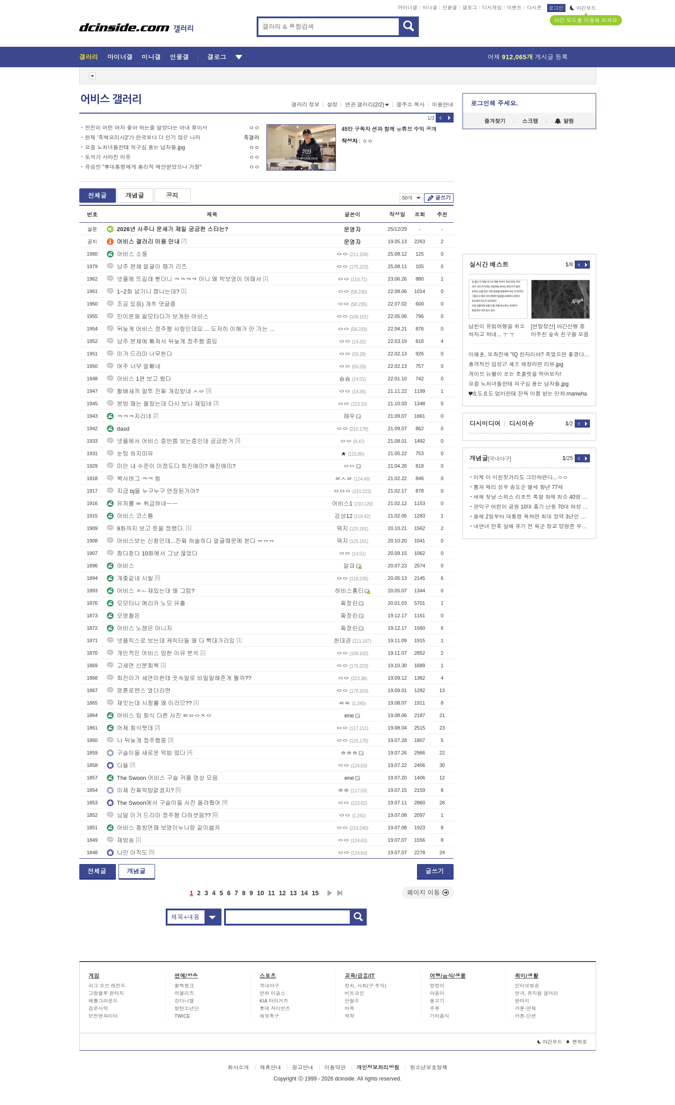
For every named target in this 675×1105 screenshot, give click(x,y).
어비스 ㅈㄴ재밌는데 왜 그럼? (150, 590)
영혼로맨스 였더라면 (139, 690)
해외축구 (269, 1016)
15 (315, 893)
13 (293, 893)
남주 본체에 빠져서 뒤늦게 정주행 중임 (162, 341)
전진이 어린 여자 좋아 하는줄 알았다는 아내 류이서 (146, 128)
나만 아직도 (127, 852)
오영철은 (123, 615)
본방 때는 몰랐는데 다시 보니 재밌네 (159, 403)
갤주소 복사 (411, 105)
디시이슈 (521, 423)
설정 (332, 105)
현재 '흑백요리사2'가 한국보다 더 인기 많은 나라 (142, 138)
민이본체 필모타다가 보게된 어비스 (158, 316)
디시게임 (492, 7)
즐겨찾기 (495, 121)
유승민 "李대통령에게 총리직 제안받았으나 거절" (143, 167)
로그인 (556, 8)
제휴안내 (270, 1067)
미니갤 (429, 7)
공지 (172, 195)
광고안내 (302, 1067)
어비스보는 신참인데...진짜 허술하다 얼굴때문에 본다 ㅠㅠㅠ (190, 541)
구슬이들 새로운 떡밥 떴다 (146, 753)
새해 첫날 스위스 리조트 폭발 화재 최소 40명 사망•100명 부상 (532, 497)
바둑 (350, 1008)
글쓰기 (443, 198)
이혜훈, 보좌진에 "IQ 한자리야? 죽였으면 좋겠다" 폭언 (529, 354)
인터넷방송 (527, 985)
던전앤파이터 (103, 1016)
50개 (411, 197)
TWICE (182, 1016)
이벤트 (514, 7)
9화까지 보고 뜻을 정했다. (145, 528)
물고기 (437, 1000)
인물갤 (449, 7)
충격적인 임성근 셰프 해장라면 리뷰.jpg (516, 364)
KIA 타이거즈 (274, 1000)
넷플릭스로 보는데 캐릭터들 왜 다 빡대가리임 (171, 640)
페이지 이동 (428, 892)
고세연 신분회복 (133, 665)
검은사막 (98, 1008)
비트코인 (354, 993)
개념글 (135, 195)
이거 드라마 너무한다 (139, 354)
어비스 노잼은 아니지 (139, 628)
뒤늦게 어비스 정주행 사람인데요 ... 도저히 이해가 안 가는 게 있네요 (193, 329)
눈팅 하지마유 (130, 453)
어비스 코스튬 (130, 516)
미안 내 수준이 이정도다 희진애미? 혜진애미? (171, 466)
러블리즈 (184, 993)
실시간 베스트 (489, 264)
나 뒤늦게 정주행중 (136, 740)
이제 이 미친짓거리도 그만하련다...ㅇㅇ (521, 477)
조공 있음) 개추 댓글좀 (141, 304)
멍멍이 (437, 985)
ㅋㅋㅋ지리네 (129, 416)
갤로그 (469, 7)
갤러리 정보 (305, 105)
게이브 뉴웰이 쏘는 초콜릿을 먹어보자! (515, 374)
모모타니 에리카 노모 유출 (146, 603)
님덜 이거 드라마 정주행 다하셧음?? (159, 815)
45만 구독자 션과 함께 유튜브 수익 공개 (389, 129)
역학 (350, 1016)
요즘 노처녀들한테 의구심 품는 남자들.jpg (135, 147)
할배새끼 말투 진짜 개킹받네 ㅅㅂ (155, 391)
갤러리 (88, 57)
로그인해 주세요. (494, 103)
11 (271, 893)
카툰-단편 (525, 1016)
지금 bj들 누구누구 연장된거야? (153, 491)
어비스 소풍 (127, 254)
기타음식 (440, 1016)
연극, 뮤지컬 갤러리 (536, 993)
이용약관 (335, 1067)
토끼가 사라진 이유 (108, 157)
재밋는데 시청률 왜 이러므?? (149, 703)
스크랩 (530, 121)
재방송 (120, 840)
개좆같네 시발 (130, 578)
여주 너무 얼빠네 (133, 366)
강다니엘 (184, 1000)
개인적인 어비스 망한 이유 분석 (152, 653)
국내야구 (269, 985)
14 (304, 893)
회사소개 (238, 1067)
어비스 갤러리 (111, 99)
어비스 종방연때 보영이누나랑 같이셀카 (163, 827)
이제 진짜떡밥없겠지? (140, 790)
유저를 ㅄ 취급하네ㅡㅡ (142, 503)
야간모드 (583, 8)
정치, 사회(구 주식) (366, 985)
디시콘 (534, 7)
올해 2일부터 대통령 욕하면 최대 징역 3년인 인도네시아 (532, 517)
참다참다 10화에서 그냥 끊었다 (152, 553)
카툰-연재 (525, 1008)
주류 (435, 1008)
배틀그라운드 (103, 1000)
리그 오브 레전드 (107, 985)
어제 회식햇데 (130, 728)
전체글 (97, 195)
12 (282, 893)
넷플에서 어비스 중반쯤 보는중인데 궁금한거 (170, 441)
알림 (564, 121)
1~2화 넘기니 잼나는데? (143, 291)
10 (260, 893)
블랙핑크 (184, 985)
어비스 (120, 566)
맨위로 (576, 1041)
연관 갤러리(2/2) (367, 105)
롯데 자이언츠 (275, 1008)
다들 (117, 765)
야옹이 (437, 993)
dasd (118, 428)
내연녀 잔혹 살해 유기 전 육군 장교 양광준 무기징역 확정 (532, 526)
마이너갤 (407, 7)
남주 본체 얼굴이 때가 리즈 (147, 266)
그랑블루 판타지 (106, 993)
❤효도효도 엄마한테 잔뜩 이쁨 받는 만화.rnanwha (528, 394)
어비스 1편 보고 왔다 (139, 378)
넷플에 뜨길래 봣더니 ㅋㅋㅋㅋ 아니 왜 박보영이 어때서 (184, 279)
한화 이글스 (273, 993)
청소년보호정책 (428, 1067)
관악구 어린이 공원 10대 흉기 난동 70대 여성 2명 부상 (532, 507)
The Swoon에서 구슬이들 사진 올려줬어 (164, 802)
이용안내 (443, 105)
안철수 (352, 1000)
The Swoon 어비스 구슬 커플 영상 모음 (162, 778)
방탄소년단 (187, 1008)
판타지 (522, 1000)
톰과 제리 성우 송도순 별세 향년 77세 (518, 487)
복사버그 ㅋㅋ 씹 (133, 478)
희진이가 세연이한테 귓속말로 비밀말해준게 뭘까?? (179, 678)
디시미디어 (485, 423)
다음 (329, 893)
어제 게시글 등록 (528, 57)
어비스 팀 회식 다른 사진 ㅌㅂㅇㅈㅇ (159, 715)
